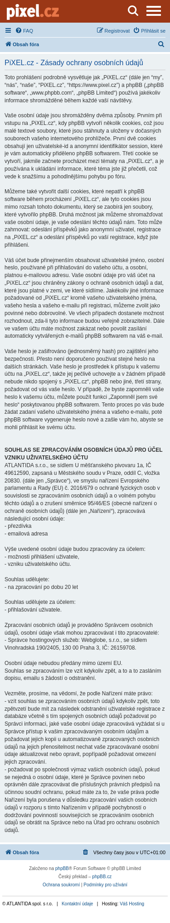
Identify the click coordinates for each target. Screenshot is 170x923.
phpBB (62, 868)
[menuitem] (24, 30)
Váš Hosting (132, 903)
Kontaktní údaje (77, 903)
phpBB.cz (102, 876)
